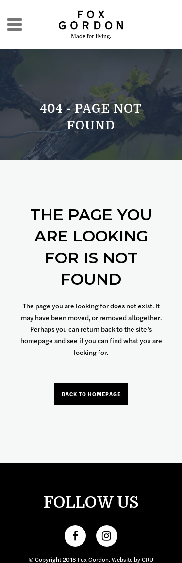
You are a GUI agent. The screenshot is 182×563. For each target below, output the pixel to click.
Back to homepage (91, 394)
